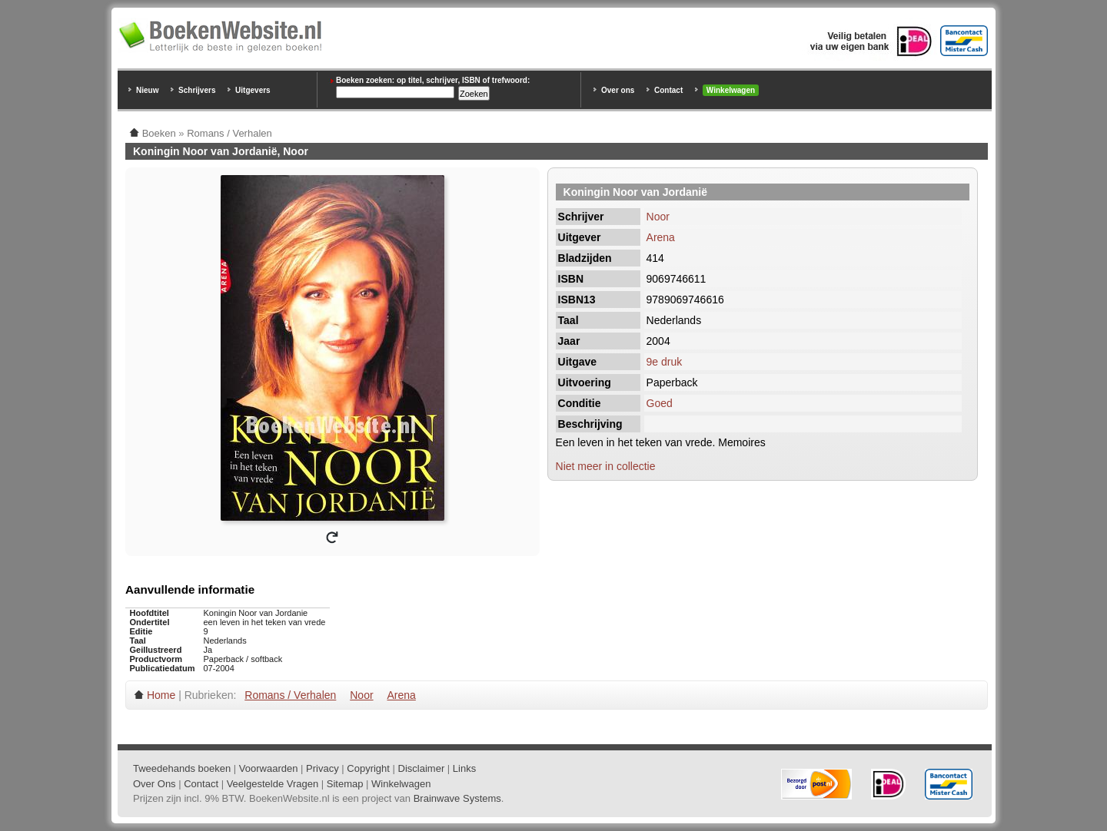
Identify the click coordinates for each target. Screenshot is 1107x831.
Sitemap (345, 784)
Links (464, 768)
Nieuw (147, 90)
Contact (668, 90)
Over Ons (154, 784)
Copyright (368, 768)
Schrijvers (196, 90)
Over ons (617, 90)
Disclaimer (421, 768)
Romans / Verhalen (290, 695)
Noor (658, 216)
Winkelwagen (730, 90)
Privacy (322, 768)
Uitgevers (253, 90)
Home (161, 695)
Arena (661, 237)
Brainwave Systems (457, 798)
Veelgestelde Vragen (273, 784)
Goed (660, 403)
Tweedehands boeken (182, 768)
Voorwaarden (268, 768)
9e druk (665, 362)
